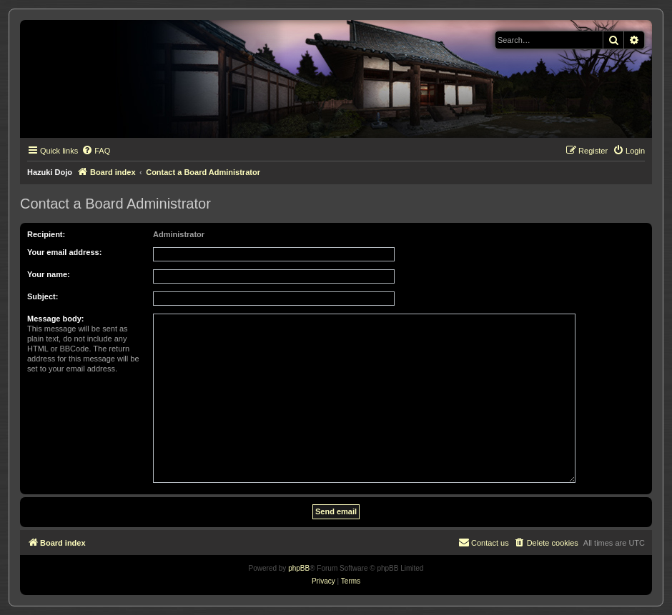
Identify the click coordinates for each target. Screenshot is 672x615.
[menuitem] (95, 150)
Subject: (42, 296)
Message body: (55, 318)
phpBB (299, 568)
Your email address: (64, 252)
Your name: (48, 274)
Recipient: (46, 234)
